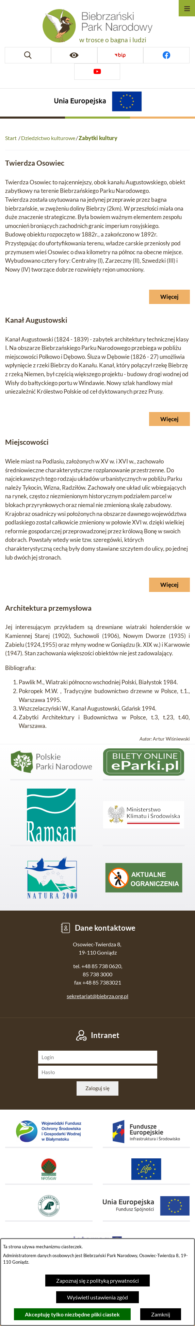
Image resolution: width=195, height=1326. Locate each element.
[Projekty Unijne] (98, 102)
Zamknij (160, 1314)
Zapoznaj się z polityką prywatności (97, 1280)
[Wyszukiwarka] (28, 55)
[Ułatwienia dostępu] (74, 55)
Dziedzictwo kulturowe (48, 138)
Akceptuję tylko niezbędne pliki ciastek (72, 1314)
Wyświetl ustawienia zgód (97, 1297)
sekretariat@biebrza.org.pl (97, 996)
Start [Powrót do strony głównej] (11, 138)
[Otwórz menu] (187, 8)
